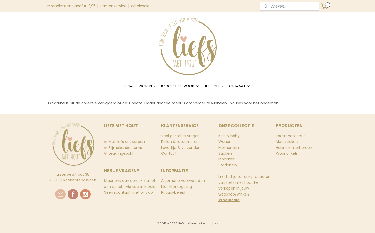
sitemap (205, 223)
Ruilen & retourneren (180, 141)
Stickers (225, 153)
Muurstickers (287, 141)
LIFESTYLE (214, 86)
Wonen (225, 141)
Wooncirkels (287, 153)
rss (216, 223)
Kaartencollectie (291, 135)
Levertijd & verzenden (181, 147)
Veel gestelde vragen (180, 135)
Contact (169, 153)
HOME (129, 86)
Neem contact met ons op (128, 192)
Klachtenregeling (176, 186)
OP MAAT (240, 86)
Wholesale (140, 6)
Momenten (228, 147)
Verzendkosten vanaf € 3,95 (70, 6)
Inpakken (226, 159)
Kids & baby (229, 135)
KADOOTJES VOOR (180, 86)
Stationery (227, 165)
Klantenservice (113, 6)
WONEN (148, 86)
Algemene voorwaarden (183, 180)
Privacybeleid (173, 192)
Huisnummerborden (294, 147)
